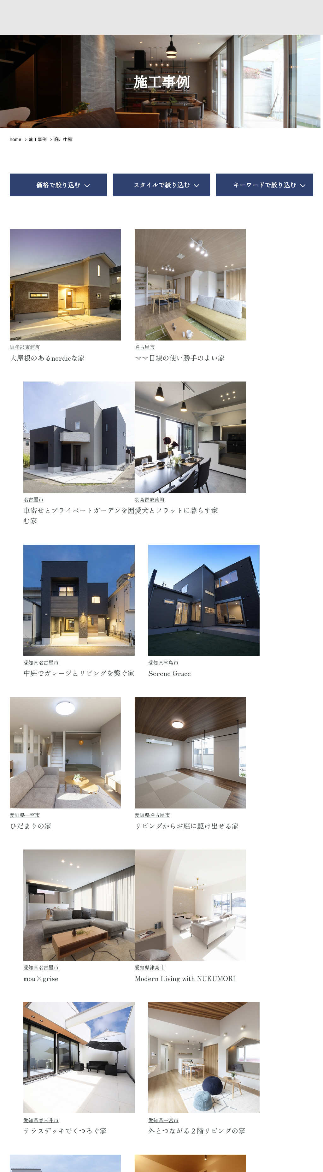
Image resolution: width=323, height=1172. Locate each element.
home (15, 139)
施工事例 (38, 139)
